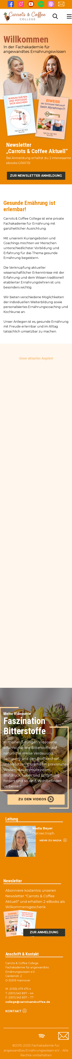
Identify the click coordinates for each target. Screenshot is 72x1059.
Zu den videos (36, 799)
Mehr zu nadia (53, 840)
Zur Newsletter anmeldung (36, 175)
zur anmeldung (44, 932)
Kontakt (16, 1010)
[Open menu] (69, 16)
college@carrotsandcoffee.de (27, 1002)
